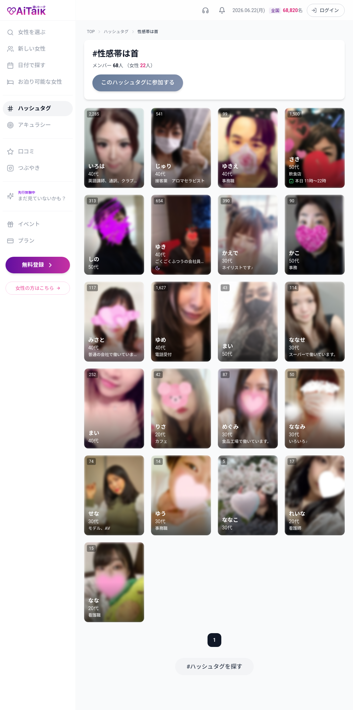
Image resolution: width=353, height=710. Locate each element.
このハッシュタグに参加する (136, 82)
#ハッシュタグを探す (214, 665)
